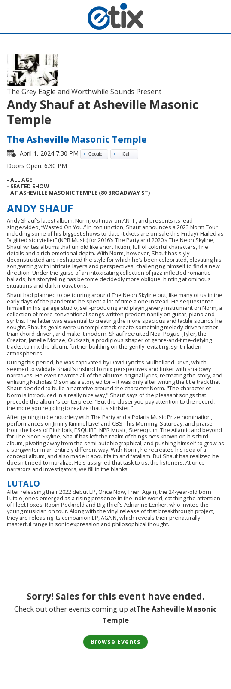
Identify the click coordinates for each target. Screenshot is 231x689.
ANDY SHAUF (40, 208)
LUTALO (23, 483)
